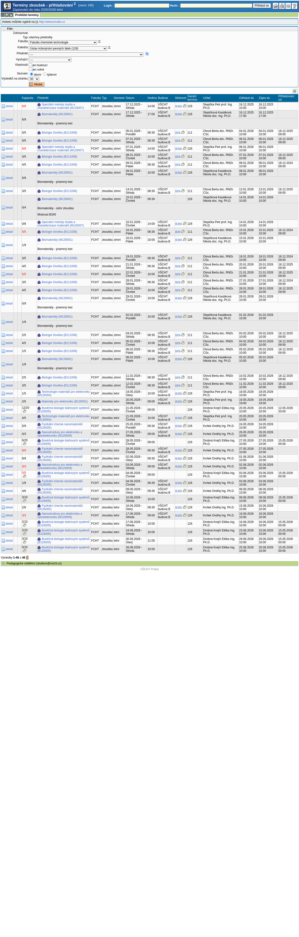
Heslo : (174, 5)
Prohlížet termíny (26, 15)
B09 (177, 133)
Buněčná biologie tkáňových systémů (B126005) (63, 409)
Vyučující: (22, 59)
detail (9, 106)
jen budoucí (39, 65)
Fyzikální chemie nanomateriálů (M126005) (60, 426)
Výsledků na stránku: (14, 78)
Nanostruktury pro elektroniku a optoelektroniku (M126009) (59, 434)
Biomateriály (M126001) (57, 114)
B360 (178, 106)
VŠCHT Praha (149, 569)
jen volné (38, 69)
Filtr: (10, 29)
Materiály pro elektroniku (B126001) (65, 401)
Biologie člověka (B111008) (59, 132)
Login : (108, 5)
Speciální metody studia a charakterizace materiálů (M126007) (60, 106)
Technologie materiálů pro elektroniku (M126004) (63, 393)
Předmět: (23, 53)
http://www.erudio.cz (52, 22)
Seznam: (22, 73)
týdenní (52, 74)
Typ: (26, 37)
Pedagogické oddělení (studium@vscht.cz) (34, 563)
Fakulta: (23, 41)
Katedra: (22, 47)
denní (37, 74)
